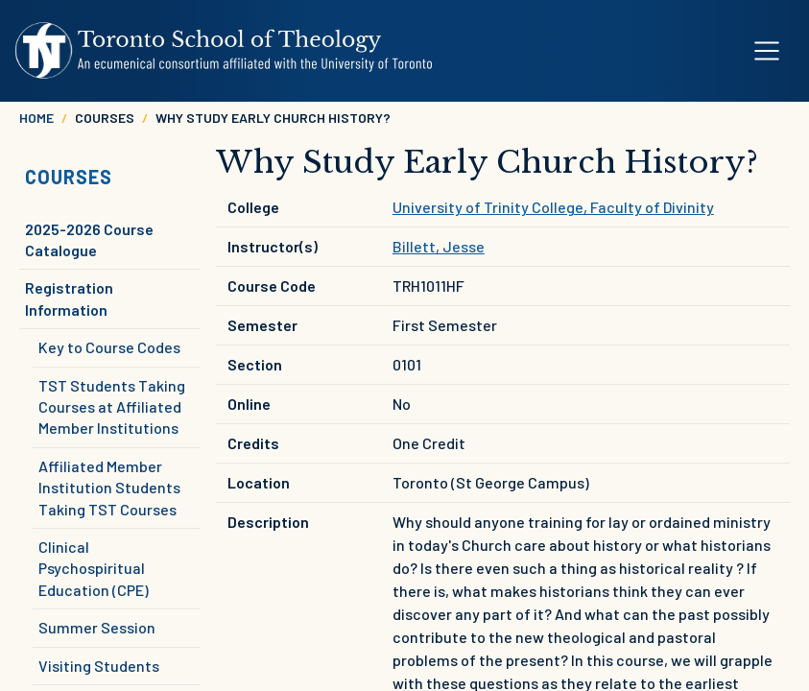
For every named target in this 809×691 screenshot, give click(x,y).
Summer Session (96, 627)
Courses (68, 176)
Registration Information (69, 298)
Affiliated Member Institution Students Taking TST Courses (109, 487)
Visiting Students (98, 665)
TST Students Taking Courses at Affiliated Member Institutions (111, 407)
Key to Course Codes (109, 347)
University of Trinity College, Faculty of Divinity (553, 207)
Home (36, 117)
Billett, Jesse (439, 246)
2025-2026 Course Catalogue (89, 239)
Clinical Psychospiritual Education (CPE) (93, 568)
